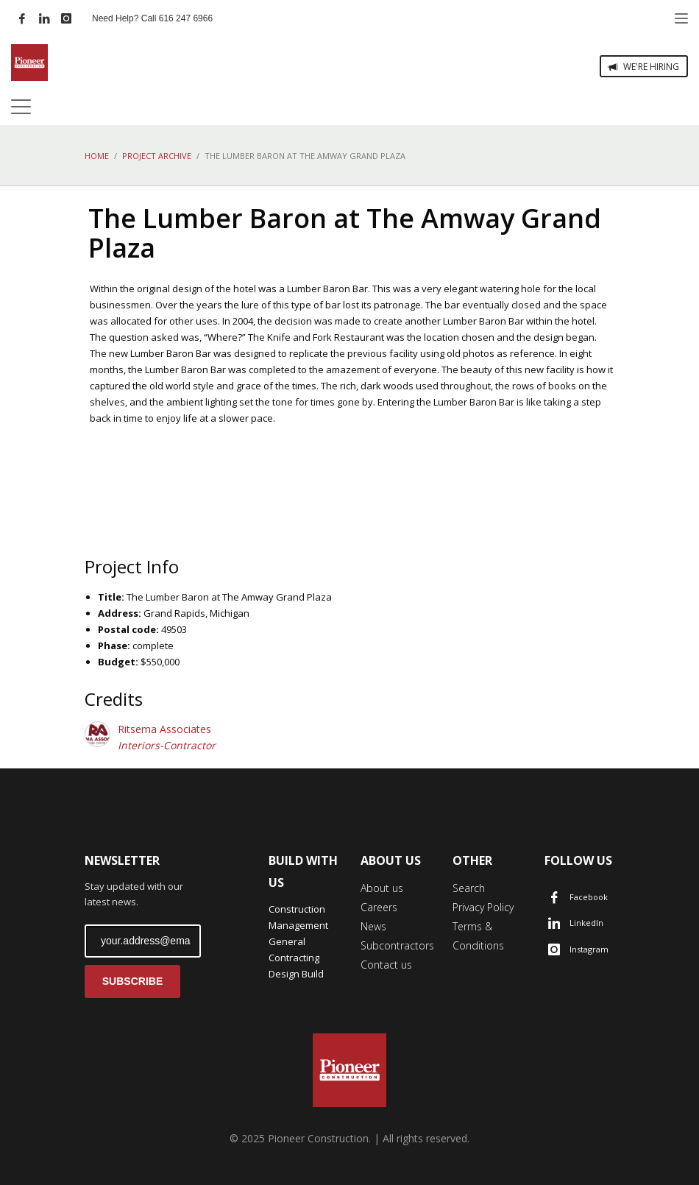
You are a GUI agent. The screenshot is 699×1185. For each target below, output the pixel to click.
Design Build (296, 973)
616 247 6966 (186, 18)
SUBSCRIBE (132, 981)
